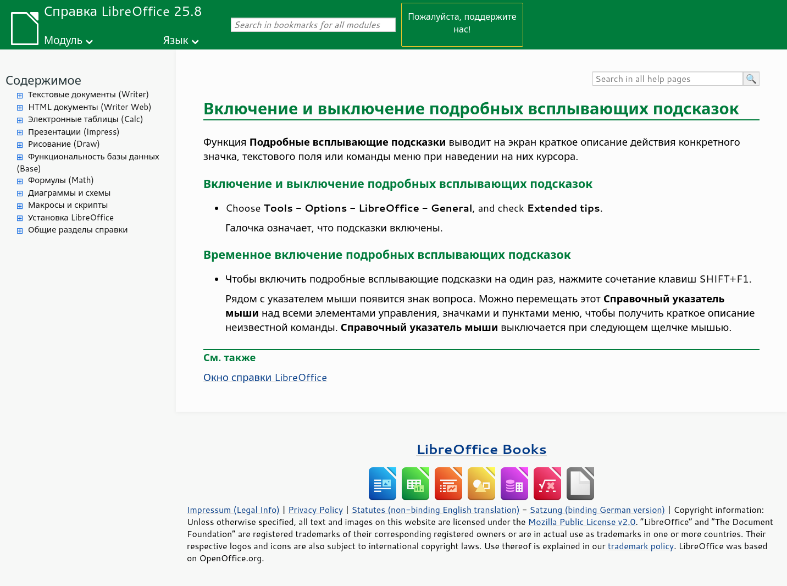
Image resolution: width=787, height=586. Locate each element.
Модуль (63, 39)
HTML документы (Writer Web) (90, 107)
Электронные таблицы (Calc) (85, 119)
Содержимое (43, 80)
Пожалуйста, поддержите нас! (462, 22)
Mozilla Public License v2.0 (582, 522)
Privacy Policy (315, 510)
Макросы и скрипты (68, 205)
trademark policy (641, 546)
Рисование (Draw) (64, 144)
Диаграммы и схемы (69, 192)
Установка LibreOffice (71, 217)
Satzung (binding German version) (598, 510)
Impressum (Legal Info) (233, 510)
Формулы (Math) (61, 180)
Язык (176, 39)
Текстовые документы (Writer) (88, 94)
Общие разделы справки (78, 229)
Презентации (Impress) (74, 131)
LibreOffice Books (481, 448)
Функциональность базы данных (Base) (87, 163)
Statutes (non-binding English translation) (435, 510)
